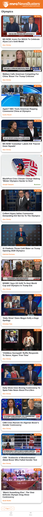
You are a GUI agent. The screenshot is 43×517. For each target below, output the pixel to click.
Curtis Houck (7, 115)
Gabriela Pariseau (9, 254)
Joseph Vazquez (8, 184)
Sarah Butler (7, 500)
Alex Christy (7, 45)
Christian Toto (7, 324)
